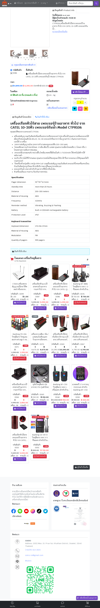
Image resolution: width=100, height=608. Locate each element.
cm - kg (51, 95)
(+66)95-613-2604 (33, 550)
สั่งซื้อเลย (87, 606)
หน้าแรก (19, 3)
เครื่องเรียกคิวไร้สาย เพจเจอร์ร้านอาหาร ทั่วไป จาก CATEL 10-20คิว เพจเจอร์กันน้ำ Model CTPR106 (45, 75)
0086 (13, 73)
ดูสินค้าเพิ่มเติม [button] (81, 467)
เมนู (43, 3)
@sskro (28, 561)
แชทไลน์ (62, 606)
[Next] (45, 53)
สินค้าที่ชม (12, 606)
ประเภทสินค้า (31, 3)
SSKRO (28, 540)
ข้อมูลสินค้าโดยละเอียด (21, 117)
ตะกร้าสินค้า (37, 606)
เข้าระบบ (60, 3)
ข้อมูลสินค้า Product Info (63, 10)
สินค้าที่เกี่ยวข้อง (42, 117)
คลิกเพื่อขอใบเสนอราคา (87, 598)
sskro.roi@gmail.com (34, 555)
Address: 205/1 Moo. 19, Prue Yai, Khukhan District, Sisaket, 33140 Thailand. (53, 544)
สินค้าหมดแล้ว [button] (80, 302)
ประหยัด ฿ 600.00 (31, 86)
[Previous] (14, 53)
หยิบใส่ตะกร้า (19, 302)
